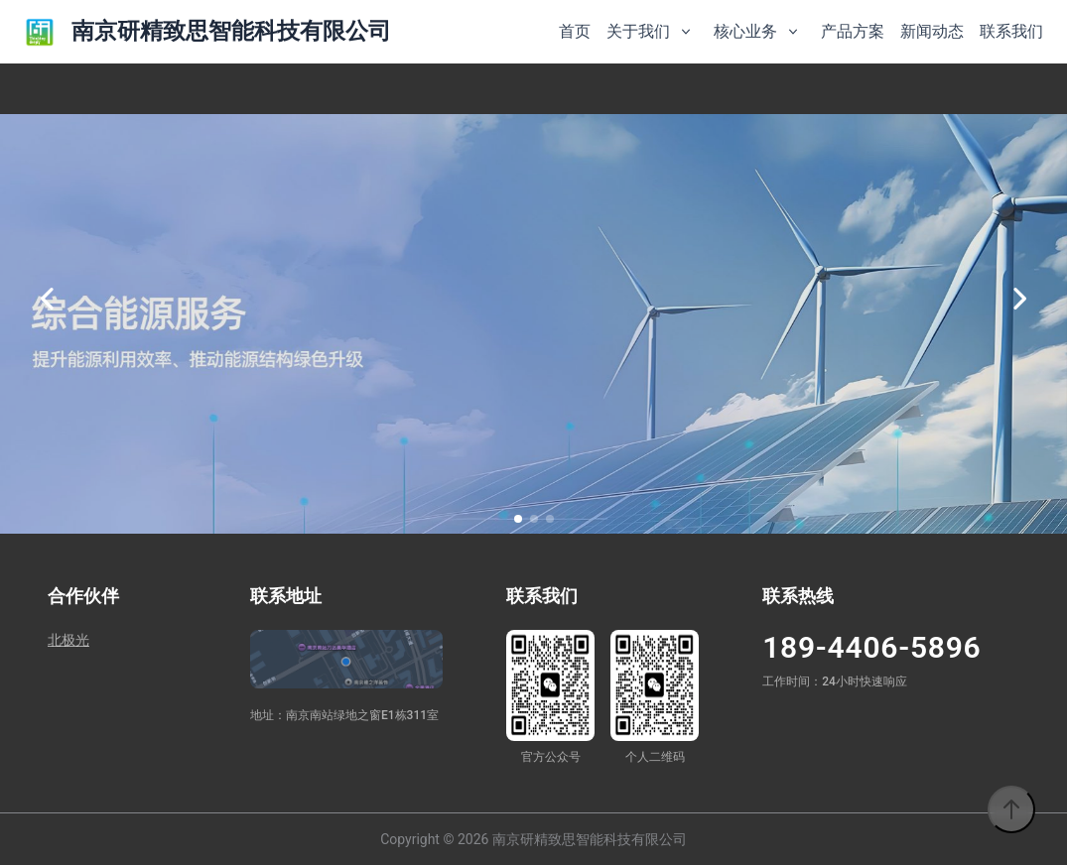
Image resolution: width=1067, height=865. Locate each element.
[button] (518, 519)
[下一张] (1019, 298)
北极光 (68, 640)
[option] (533, 298)
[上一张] (48, 298)
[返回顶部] (1011, 809)
